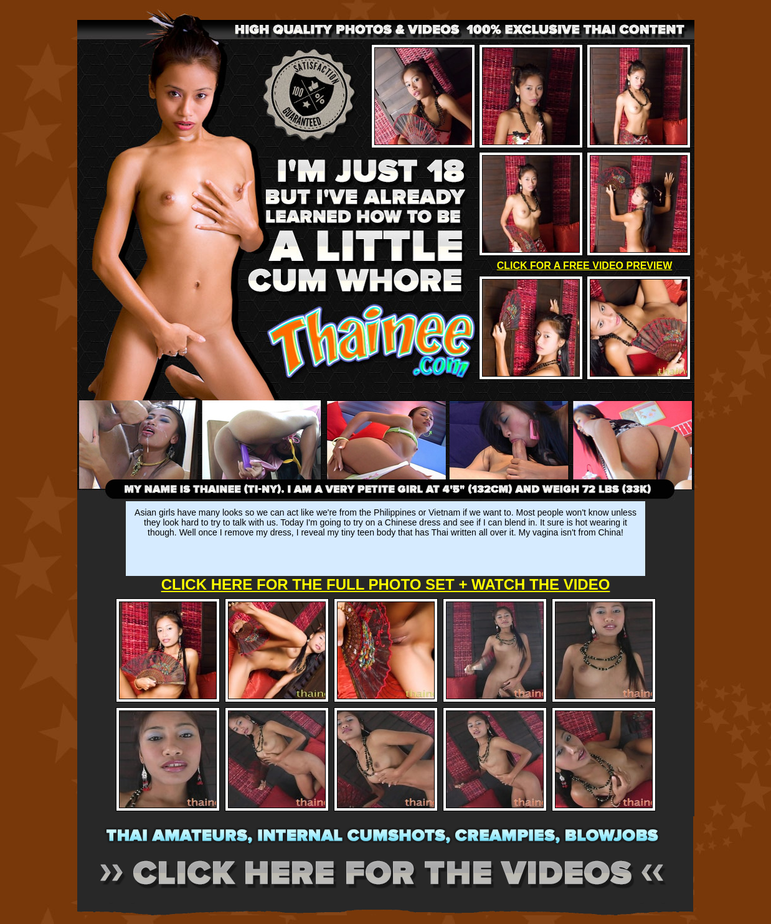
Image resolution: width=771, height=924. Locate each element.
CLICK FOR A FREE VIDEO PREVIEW (585, 265)
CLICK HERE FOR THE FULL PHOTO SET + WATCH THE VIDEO (385, 584)
